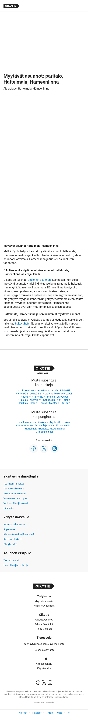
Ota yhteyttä (10, 544)
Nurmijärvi (35, 399)
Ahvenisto (66, 425)
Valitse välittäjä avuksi (15, 503)
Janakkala (42, 390)
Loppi (69, 393)
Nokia (67, 399)
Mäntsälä (54, 403)
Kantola (32, 425)
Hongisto (44, 428)
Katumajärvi (58, 428)
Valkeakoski (57, 393)
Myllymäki (55, 422)
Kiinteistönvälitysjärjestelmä (18, 534)
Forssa (43, 403)
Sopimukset (9, 529)
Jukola (67, 422)
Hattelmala (31, 428)
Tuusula (23, 399)
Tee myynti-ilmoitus (13, 483)
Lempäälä (35, 393)
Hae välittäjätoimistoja (15, 565)
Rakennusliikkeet (12, 539)
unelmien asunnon (39, 279)
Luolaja (43, 425)
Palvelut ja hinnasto (14, 524)
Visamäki (54, 425)
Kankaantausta (27, 422)
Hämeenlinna (27, 390)
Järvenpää (63, 396)
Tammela (38, 396)
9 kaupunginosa (45, 431)
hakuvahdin (22, 323)
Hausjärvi (26, 396)
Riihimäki (65, 390)
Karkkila (66, 403)
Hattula (54, 390)
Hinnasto (8, 508)
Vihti (59, 399)
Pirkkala (23, 403)
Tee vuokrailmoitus (13, 488)
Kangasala (49, 399)
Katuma (21, 425)
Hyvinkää (23, 393)
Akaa (45, 393)
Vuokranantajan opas (15, 498)
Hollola (33, 403)
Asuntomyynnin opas (15, 493)
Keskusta (43, 422)
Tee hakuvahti (11, 560)
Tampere (50, 396)
